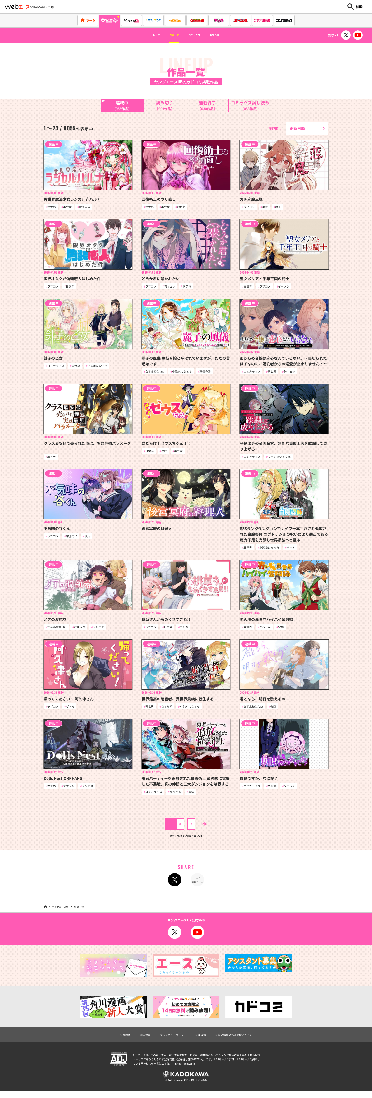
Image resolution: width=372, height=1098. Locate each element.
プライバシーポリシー (169, 1040)
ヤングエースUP (60, 911)
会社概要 (114, 1040)
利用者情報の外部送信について (241, 1040)
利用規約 (136, 1040)
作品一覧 (169, 35)
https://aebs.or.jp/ (186, 1069)
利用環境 (202, 1040)
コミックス (196, 35)
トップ (147, 35)
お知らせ (223, 35)
